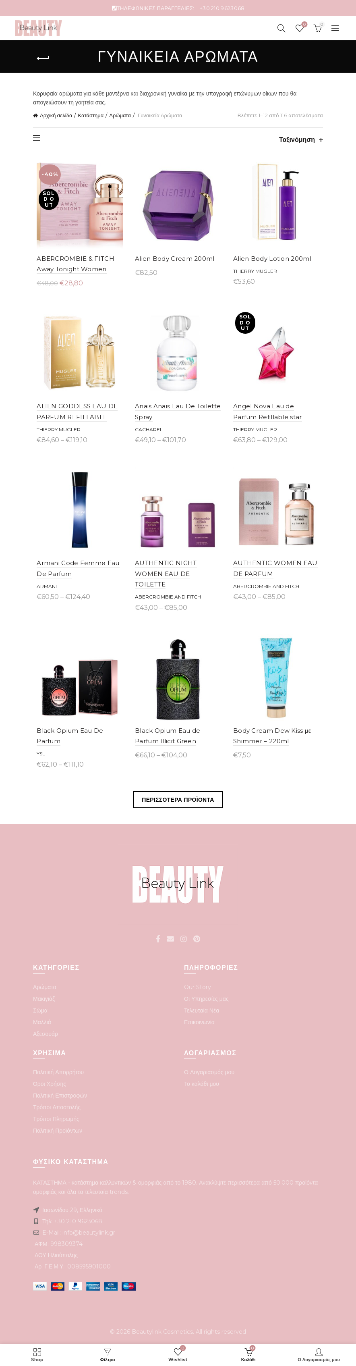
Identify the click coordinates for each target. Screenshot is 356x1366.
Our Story (197, 986)
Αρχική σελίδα (56, 115)
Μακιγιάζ (44, 998)
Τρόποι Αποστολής (57, 1106)
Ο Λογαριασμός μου (209, 1071)
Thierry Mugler (256, 273)
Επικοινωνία (199, 1021)
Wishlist (303, 24)
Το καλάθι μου (201, 1083)
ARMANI (43, 594)
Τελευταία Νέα (201, 1009)
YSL (37, 753)
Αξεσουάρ (45, 1033)
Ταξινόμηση (297, 139)
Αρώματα (120, 115)
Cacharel (147, 434)
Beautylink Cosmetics (162, 1331)
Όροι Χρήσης (49, 1083)
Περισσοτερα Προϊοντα (178, 799)
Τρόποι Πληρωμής (56, 1118)
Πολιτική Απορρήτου (58, 1071)
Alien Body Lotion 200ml (273, 261)
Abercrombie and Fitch (167, 594)
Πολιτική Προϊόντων (57, 1129)
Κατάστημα (90, 115)
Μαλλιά (42, 1021)
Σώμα (40, 1009)
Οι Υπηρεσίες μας (206, 998)
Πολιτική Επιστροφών (60, 1094)
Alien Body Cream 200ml (173, 261)
